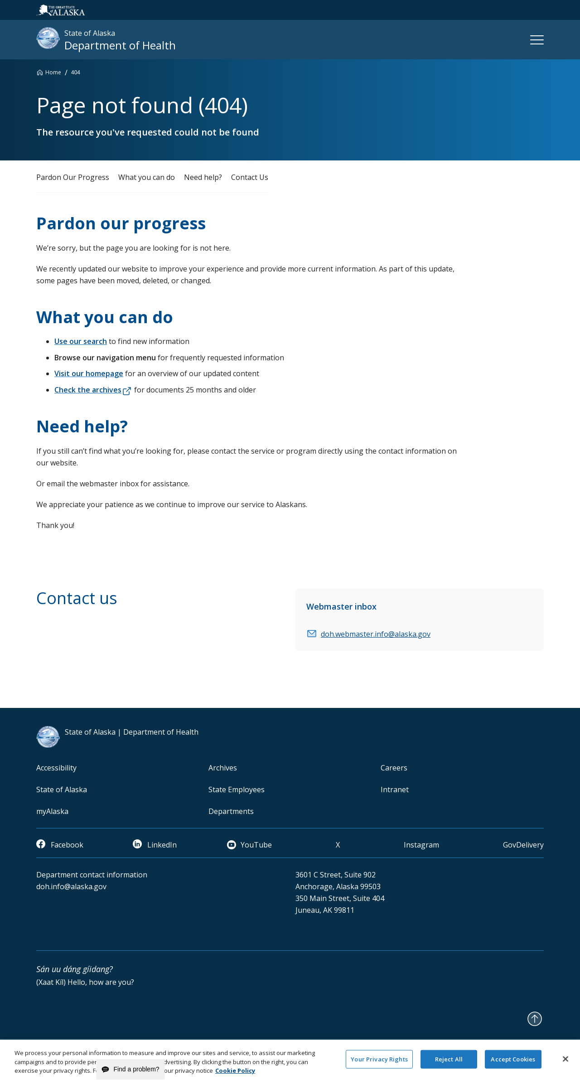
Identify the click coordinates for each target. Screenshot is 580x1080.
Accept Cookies (513, 1063)
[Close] (565, 1063)
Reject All (449, 1063)
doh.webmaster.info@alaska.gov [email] (375, 634)
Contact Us (249, 177)
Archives (222, 768)
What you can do (146, 177)
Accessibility (56, 768)
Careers (394, 768)
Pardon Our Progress (72, 177)
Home (53, 72)
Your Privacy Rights (379, 1063)
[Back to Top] (535, 1019)
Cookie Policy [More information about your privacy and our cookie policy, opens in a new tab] (235, 1075)
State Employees (236, 789)
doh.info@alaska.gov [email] (71, 886)
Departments (231, 811)
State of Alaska (61, 789)
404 (75, 72)
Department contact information (91, 875)
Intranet (395, 789)
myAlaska (52, 811)
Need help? (203, 177)
